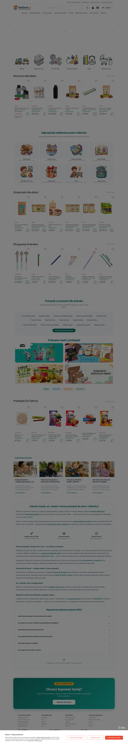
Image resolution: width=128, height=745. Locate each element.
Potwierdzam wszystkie (114, 737)
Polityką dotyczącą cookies (43, 737)
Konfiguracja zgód (95, 737)
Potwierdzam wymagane (76, 737)
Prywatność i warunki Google (34, 740)
